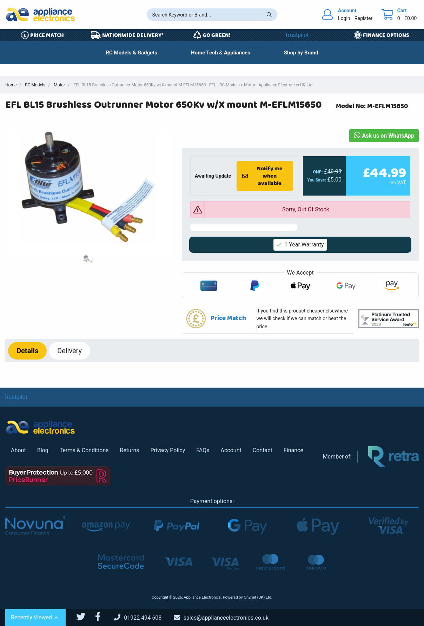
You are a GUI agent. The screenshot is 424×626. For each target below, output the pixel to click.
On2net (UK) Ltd (257, 597)
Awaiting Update (213, 176)
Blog (42, 450)
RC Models (35, 85)
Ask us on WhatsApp (384, 135)
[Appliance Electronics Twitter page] (85, 617)
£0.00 (410, 18)
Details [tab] (27, 351)
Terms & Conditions (84, 450)
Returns (129, 450)
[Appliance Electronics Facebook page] (102, 617)
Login (344, 18)
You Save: (316, 180)
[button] (268, 319)
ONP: (318, 172)
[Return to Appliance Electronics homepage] (40, 14)
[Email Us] (226, 617)
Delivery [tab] (69, 351)
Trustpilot (297, 35)
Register (363, 18)
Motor (59, 85)
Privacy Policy (168, 450)
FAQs (202, 450)
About (18, 450)
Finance (293, 450)
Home (10, 85)
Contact (262, 450)
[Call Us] (143, 617)
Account (230, 450)
